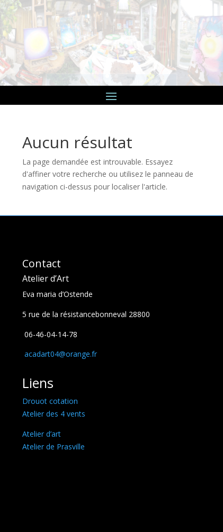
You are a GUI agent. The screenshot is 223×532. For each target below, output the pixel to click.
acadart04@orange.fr (59, 354)
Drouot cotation (50, 401)
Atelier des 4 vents (53, 414)
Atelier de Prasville (53, 446)
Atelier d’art (41, 434)
